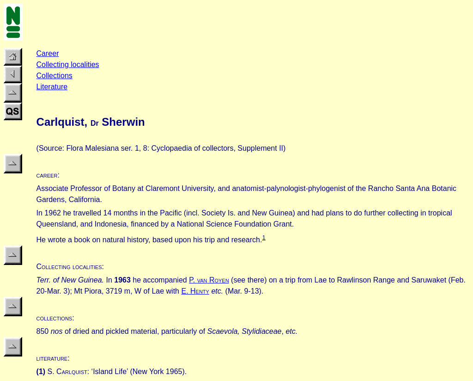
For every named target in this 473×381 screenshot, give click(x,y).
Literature (52, 87)
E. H (195, 291)
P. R (209, 280)
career (47, 175)
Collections (54, 76)
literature (52, 358)
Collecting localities (67, 64)
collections (54, 318)
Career (47, 53)
